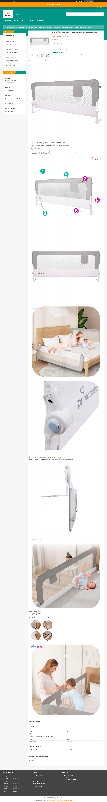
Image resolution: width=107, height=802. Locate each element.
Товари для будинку (11, 46)
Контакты (40, 21)
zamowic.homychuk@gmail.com (15, 101)
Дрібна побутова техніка (12, 60)
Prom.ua (61, 797)
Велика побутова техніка (12, 57)
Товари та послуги (12, 27)
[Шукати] (102, 14)
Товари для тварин (10, 54)
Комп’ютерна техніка (11, 63)
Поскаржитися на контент (53, 800)
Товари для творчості (11, 65)
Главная (8, 21)
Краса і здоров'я (10, 41)
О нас (32, 21)
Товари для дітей (22, 27)
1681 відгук (80, 1)
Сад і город (8, 44)
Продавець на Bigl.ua (53, 798)
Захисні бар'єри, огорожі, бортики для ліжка (40, 27)
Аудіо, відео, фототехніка (12, 49)
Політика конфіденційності (66, 800)
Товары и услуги (19, 21)
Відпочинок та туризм (11, 52)
